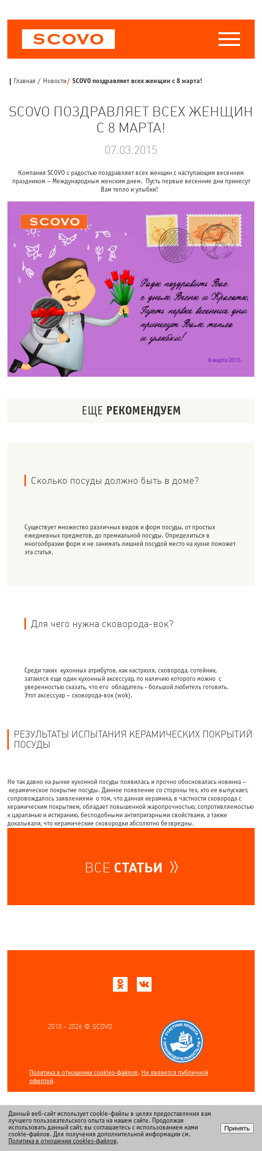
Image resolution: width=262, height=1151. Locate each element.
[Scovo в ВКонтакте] (144, 987)
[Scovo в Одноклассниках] (120, 987)
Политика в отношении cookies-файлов (83, 1073)
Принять (237, 1128)
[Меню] (229, 39)
